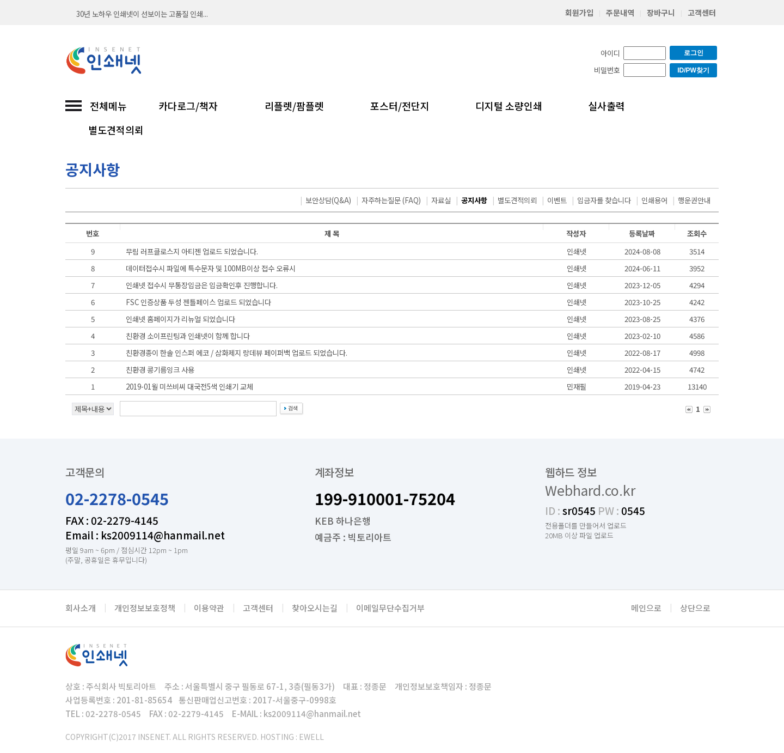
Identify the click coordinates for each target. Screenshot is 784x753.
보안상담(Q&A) (328, 200)
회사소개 (80, 608)
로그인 (693, 53)
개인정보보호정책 (144, 608)
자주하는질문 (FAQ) (391, 200)
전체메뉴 (108, 106)
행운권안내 (694, 200)
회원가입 (579, 12)
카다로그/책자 (188, 106)
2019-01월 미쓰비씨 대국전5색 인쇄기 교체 (189, 386)
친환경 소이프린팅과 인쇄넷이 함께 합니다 (188, 336)
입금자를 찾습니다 (604, 200)
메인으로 (646, 608)
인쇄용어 (654, 200)
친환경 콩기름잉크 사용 (160, 370)
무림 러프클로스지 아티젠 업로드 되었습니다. (192, 251)
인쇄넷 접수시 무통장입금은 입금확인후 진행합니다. (202, 285)
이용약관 (209, 608)
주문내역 (620, 12)
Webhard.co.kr (590, 490)
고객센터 (702, 12)
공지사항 (474, 200)
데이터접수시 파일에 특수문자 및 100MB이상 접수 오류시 (211, 268)
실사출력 (606, 106)
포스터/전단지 (400, 106)
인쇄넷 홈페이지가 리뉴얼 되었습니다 (180, 319)
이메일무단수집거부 (390, 608)
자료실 (441, 200)
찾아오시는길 (315, 608)
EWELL (311, 736)
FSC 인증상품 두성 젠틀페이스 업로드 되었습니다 (198, 302)
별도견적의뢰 (116, 130)
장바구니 (661, 12)
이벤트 (557, 200)
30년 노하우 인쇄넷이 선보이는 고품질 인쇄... (142, 14)
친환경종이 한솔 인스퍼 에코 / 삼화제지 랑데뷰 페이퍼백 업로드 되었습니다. (236, 353)
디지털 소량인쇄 (508, 106)
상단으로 (695, 608)
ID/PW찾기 (693, 70)
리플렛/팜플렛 (294, 106)
